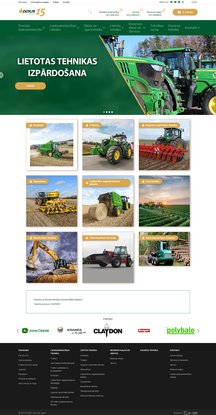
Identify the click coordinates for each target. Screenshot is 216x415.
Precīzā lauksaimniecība (27, 27)
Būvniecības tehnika (88, 385)
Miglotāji (54, 386)
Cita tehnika (85, 380)
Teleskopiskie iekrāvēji (60, 395)
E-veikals (185, 12)
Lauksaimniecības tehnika (58, 27)
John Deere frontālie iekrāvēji (62, 362)
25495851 (56, 302)
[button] (104, 110)
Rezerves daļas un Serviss (131, 27)
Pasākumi (22, 372)
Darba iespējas (25, 359)
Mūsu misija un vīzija (27, 382)
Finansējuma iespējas (40, 2)
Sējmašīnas (85, 368)
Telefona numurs (42, 302)
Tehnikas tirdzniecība (179, 359)
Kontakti (66, 2)
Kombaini (55, 374)
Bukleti (56, 2)
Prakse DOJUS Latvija (28, 363)
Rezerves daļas (116, 357)
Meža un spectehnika (88, 27)
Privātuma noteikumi (27, 377)
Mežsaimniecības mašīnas (92, 394)
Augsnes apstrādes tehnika (62, 391)
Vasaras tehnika (172, 27)
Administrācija (176, 354)
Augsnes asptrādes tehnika (92, 363)
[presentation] (1, 74)
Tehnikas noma (154, 27)
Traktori (54, 357)
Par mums (22, 2)
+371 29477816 (112, 15)
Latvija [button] (194, 2)
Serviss (113, 362)
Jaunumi (22, 368)
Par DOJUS (23, 354)
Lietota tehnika (110, 27)
